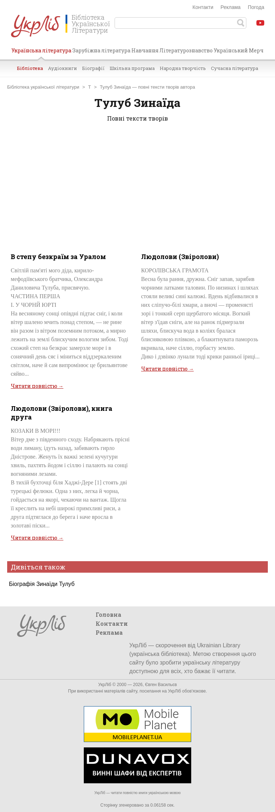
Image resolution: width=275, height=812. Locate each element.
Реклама (231, 7)
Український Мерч (239, 50)
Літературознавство (186, 50)
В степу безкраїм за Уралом (58, 256)
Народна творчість (183, 68)
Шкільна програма (132, 68)
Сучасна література (234, 68)
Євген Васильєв (161, 684)
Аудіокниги (62, 68)
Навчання (145, 50)
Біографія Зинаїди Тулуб (41, 584)
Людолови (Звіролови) (180, 256)
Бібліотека (30, 68)
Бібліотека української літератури (43, 87)
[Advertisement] (137, 186)
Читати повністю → (37, 385)
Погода (256, 7)
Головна (108, 614)
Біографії (93, 68)
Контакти (203, 7)
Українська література (41, 53)
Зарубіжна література (101, 50)
